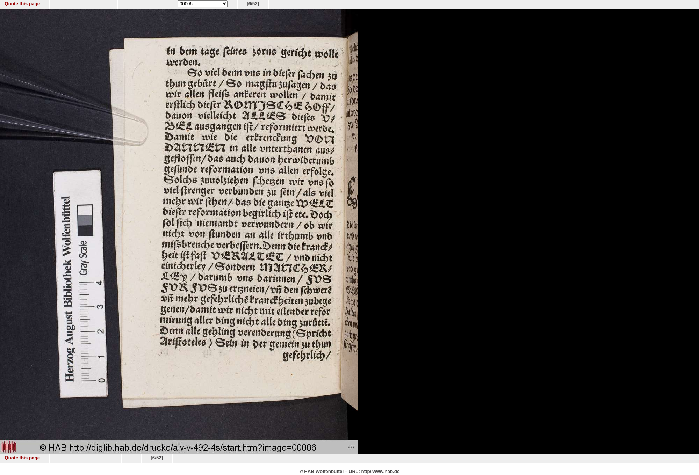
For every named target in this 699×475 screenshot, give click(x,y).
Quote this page (22, 3)
